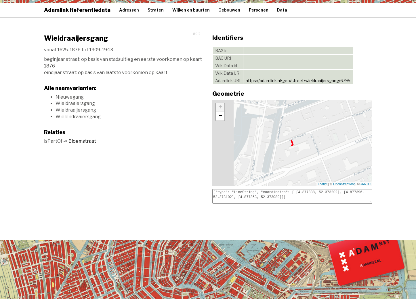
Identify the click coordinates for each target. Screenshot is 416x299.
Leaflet (322, 184)
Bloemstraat (82, 141)
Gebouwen (229, 9)
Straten (156, 9)
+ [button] (220, 107)
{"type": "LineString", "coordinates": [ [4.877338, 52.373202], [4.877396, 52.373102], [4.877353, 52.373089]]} (292, 196)
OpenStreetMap (344, 184)
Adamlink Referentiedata (77, 10)
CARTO (365, 184)
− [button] (220, 116)
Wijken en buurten (191, 9)
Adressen (129, 9)
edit (196, 33)
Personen (258, 9)
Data (282, 9)
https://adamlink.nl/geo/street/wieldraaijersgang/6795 (298, 80)
